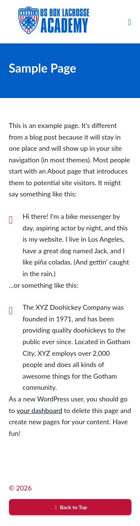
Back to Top (70, 507)
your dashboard (39, 410)
